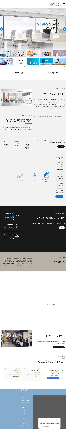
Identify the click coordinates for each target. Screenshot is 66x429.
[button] (64, 29)
